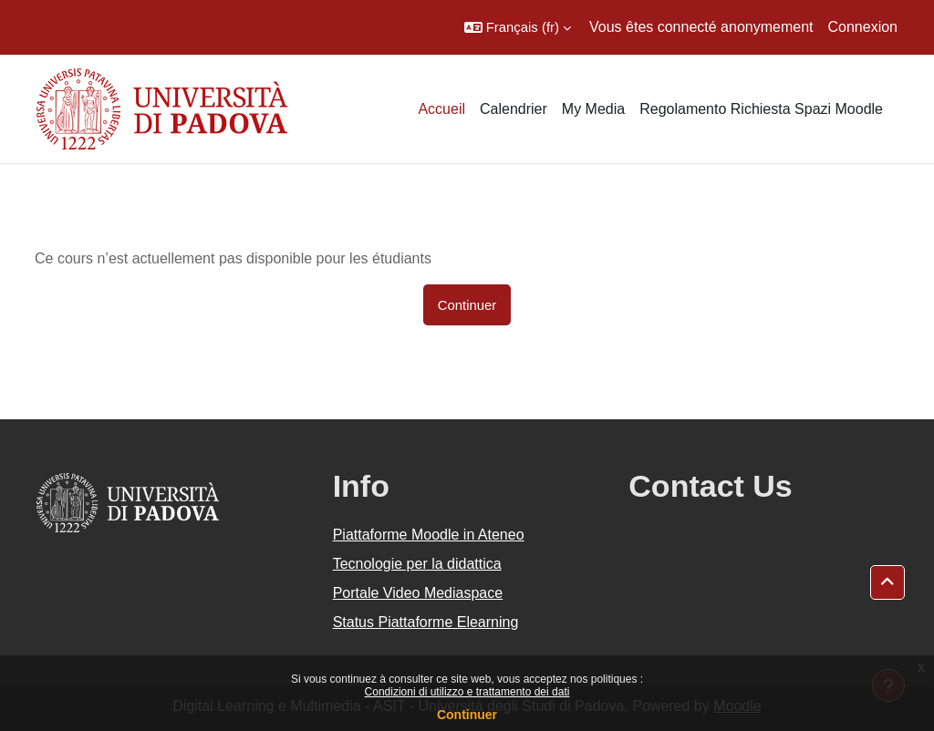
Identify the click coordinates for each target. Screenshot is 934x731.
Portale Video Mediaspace (418, 593)
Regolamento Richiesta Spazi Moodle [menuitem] (761, 109)
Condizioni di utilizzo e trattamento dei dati (467, 691)
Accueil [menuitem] (441, 109)
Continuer (467, 714)
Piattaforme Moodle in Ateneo (428, 534)
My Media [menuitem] (593, 109)
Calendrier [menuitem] (513, 109)
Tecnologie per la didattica (417, 563)
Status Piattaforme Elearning (426, 622)
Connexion (863, 27)
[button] (517, 27)
